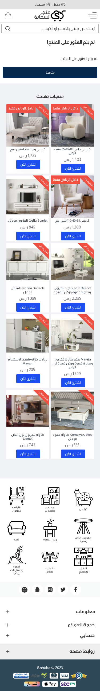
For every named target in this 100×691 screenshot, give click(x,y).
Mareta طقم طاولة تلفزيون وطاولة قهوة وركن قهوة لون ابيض (72, 363)
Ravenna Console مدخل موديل (28, 290)
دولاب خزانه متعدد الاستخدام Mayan (27, 361)
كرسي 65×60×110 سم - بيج (72, 220)
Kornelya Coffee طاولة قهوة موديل (72, 436)
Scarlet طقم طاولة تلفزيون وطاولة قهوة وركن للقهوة (72, 290)
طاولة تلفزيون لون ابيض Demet (27, 436)
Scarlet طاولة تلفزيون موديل (27, 220)
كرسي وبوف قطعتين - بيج (28, 149)
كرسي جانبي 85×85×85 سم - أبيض (72, 151)
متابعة (50, 72)
